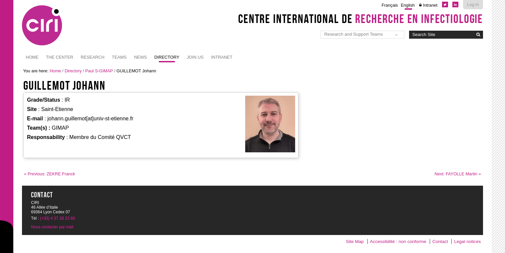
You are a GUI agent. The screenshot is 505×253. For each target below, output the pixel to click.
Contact (440, 241)
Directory (166, 57)
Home (32, 57)
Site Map (355, 241)
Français (389, 5)
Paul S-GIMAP (99, 70)
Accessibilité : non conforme (398, 241)
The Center (59, 57)
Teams (119, 57)
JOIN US (195, 57)
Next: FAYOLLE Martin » (458, 173)
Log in (473, 4)
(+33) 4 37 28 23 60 (57, 218)
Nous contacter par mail (52, 227)
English (408, 5)
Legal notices (467, 241)
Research (92, 57)
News (140, 57)
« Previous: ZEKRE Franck (49, 173)
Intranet (430, 5)
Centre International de (360, 18)
